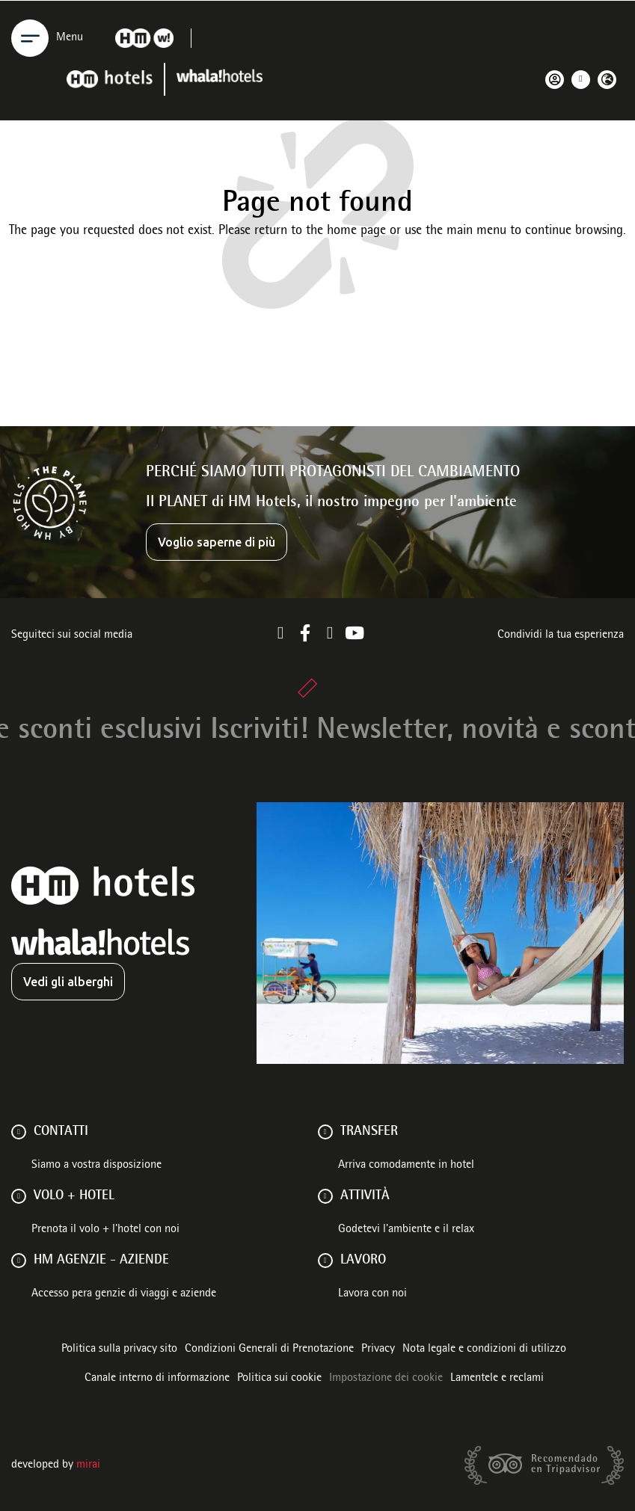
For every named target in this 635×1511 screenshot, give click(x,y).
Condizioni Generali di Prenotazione (269, 1349)
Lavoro (363, 1260)
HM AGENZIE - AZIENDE (101, 1260)
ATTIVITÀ (365, 1196)
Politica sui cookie (279, 1379)
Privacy (378, 1349)
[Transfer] (325, 1131)
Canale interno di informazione (157, 1379)
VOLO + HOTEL (74, 1196)
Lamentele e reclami (497, 1379)
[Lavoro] (325, 1260)
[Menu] (30, 38)
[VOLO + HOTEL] (18, 1196)
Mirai (88, 1465)
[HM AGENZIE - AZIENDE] (18, 1260)
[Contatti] (18, 1131)
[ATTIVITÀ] (325, 1196)
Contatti (61, 1132)
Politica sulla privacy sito (119, 1349)
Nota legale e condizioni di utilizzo (484, 1349)
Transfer (369, 1132)
